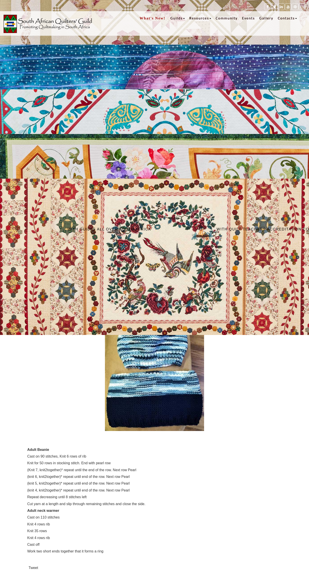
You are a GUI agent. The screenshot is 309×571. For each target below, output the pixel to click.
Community (227, 18)
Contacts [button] (287, 18)
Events (248, 18)
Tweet (33, 568)
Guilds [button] (177, 18)
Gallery (266, 18)
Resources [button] (200, 18)
